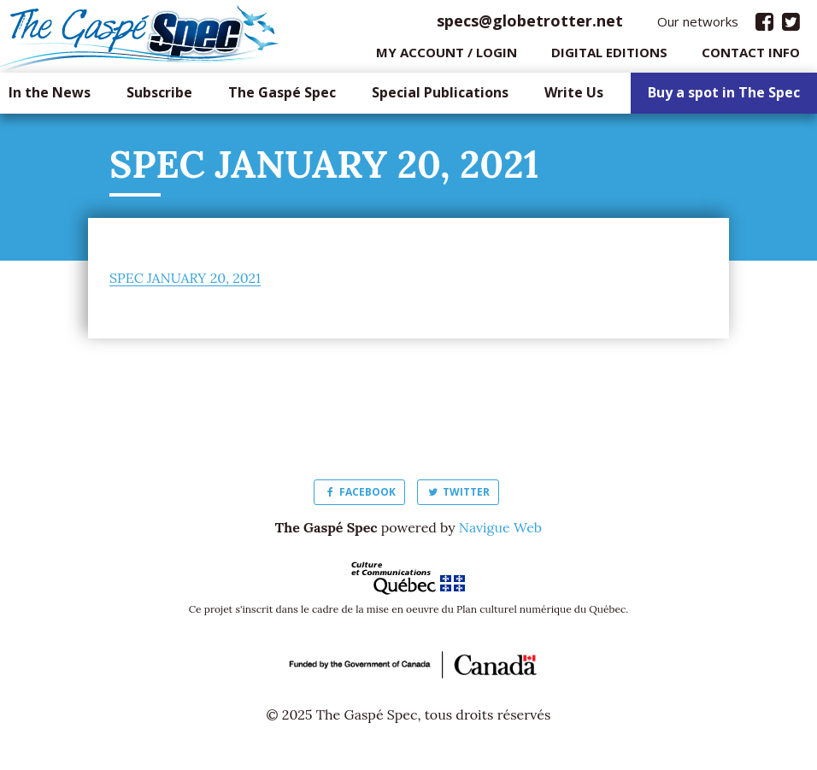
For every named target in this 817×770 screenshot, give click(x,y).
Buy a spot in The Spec (724, 97)
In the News (50, 97)
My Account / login (446, 55)
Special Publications (440, 97)
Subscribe (159, 97)
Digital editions (609, 55)
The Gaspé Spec (282, 97)
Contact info (751, 55)
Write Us (573, 97)
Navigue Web (500, 531)
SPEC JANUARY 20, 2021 (185, 282)
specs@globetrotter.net (530, 25)
